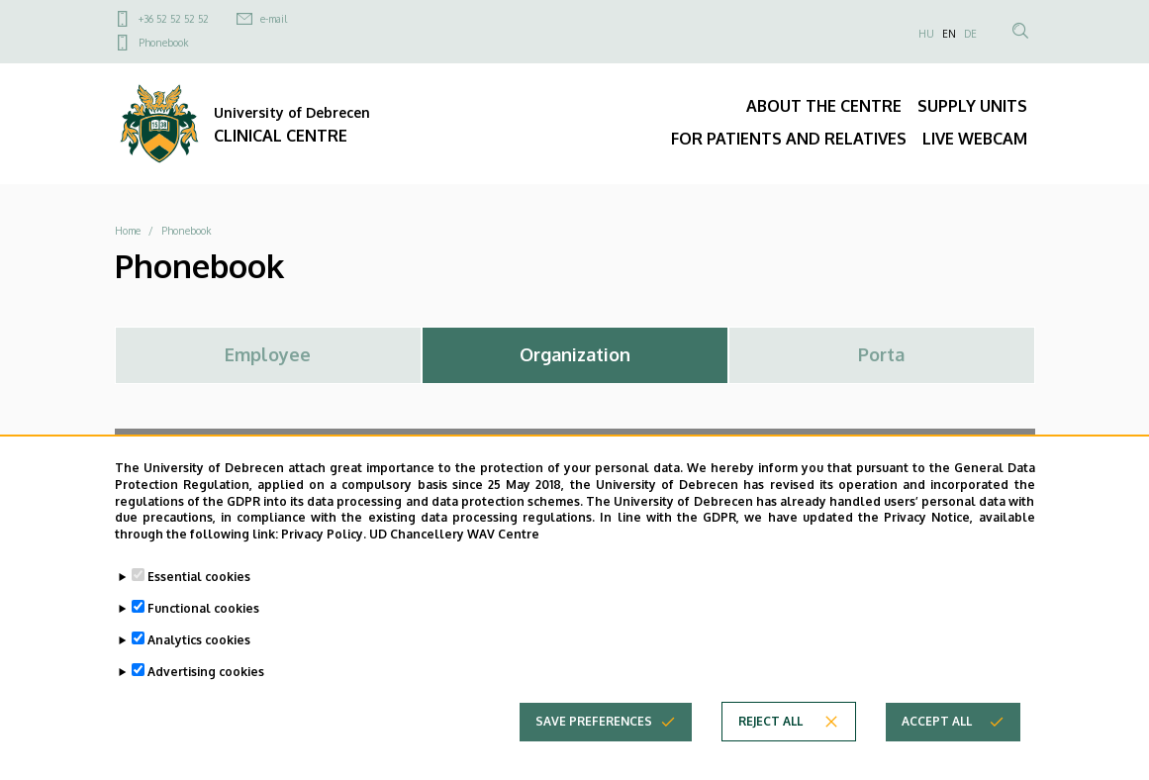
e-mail (273, 19)
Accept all (937, 725)
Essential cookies (198, 580)
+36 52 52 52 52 (174, 19)
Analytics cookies (198, 643)
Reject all (770, 725)
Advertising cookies (205, 675)
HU (926, 34)
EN (949, 34)
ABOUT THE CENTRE (824, 106)
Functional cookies (203, 612)
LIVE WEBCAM (974, 138)
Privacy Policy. (323, 538)
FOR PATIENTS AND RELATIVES (789, 138)
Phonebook (163, 43)
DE (970, 34)
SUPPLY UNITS (972, 106)
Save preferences (593, 725)
